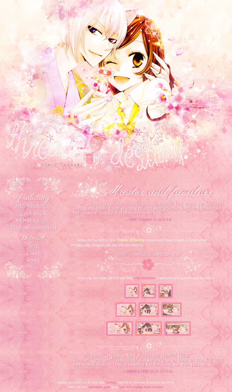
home (34, 260)
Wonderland (99, 387)
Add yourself (33, 206)
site (34, 246)
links (34, 253)
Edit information (34, 227)
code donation (144, 278)
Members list (34, 220)
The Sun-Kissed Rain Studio (141, 387)
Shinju (111, 382)
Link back (34, 213)
